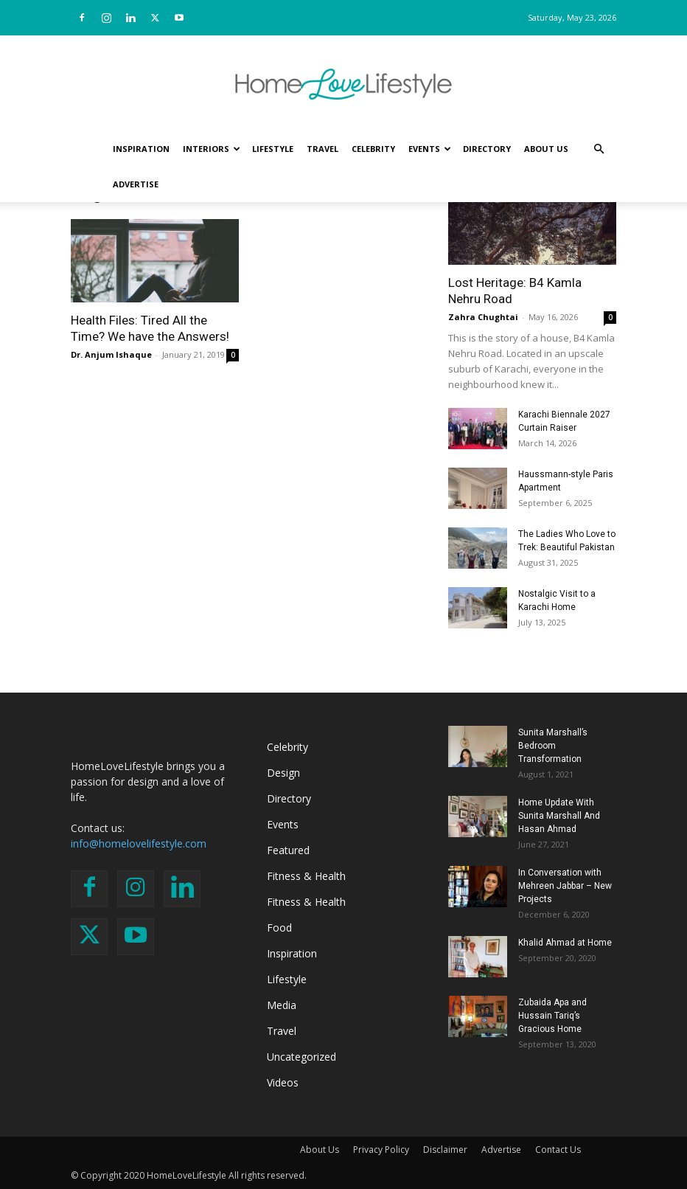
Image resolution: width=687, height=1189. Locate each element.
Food (279, 928)
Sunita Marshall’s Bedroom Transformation (552, 745)
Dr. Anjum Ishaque (111, 354)
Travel (322, 148)
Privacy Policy (381, 1149)
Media (281, 1005)
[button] (598, 149)
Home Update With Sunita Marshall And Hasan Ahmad (559, 815)
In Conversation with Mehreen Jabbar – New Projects (565, 885)
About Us (546, 148)
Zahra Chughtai (483, 316)
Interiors (211, 148)
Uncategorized (301, 1057)
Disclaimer (445, 1149)
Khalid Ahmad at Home (565, 942)
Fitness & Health (306, 876)
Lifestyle (272, 148)
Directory (487, 148)
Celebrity (373, 148)
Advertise (135, 184)
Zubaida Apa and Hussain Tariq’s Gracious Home (552, 1015)
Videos (283, 1082)
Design (283, 773)
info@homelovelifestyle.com (138, 843)
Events (429, 148)
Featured (288, 850)
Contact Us (558, 1149)
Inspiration (141, 148)
